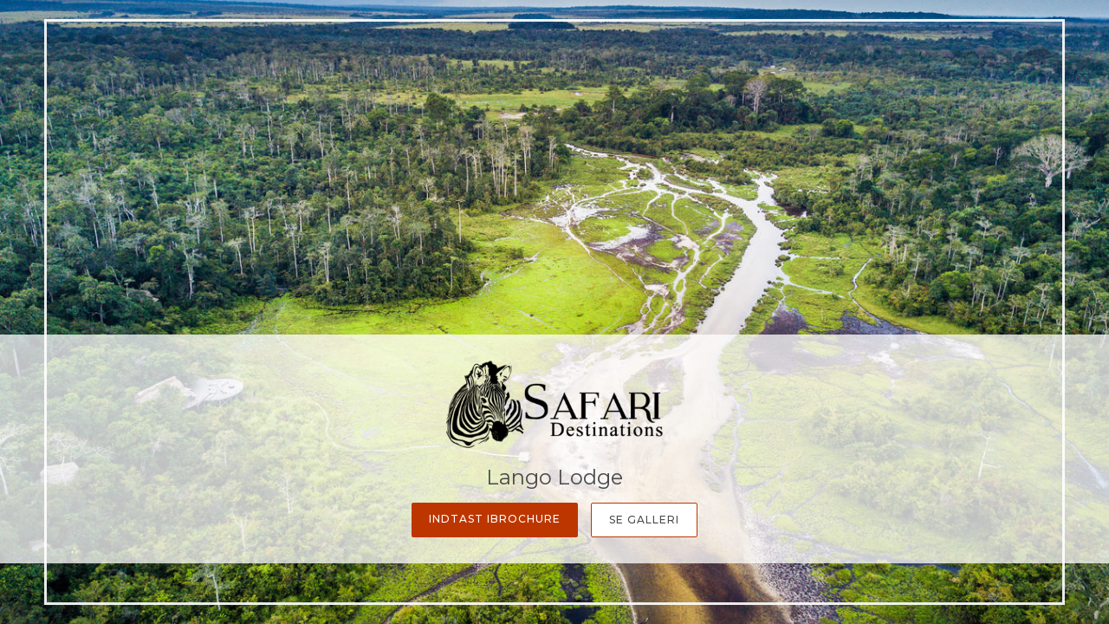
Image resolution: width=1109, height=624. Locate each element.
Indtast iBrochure (495, 518)
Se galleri (644, 519)
